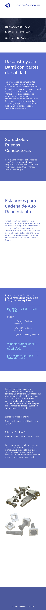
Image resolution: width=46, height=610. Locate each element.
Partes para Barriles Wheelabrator (20, 357)
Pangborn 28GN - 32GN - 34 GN (22, 310)
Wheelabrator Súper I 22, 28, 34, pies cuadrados (21, 346)
